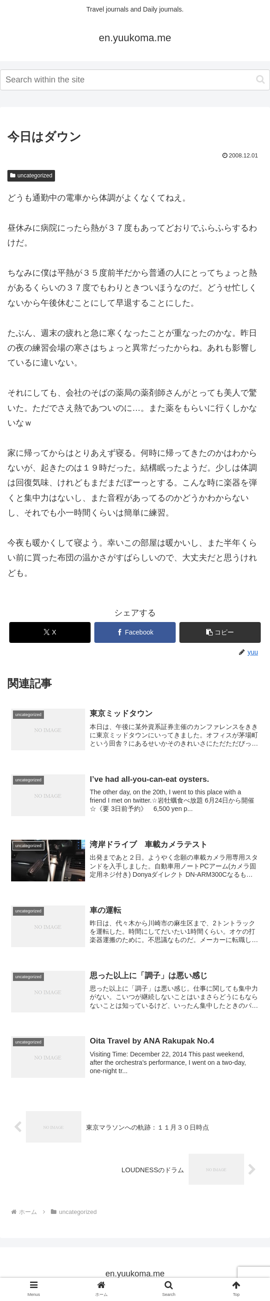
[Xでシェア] (50, 632)
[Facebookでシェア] (135, 632)
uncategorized (31, 175)
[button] (260, 79)
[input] (135, 79)
